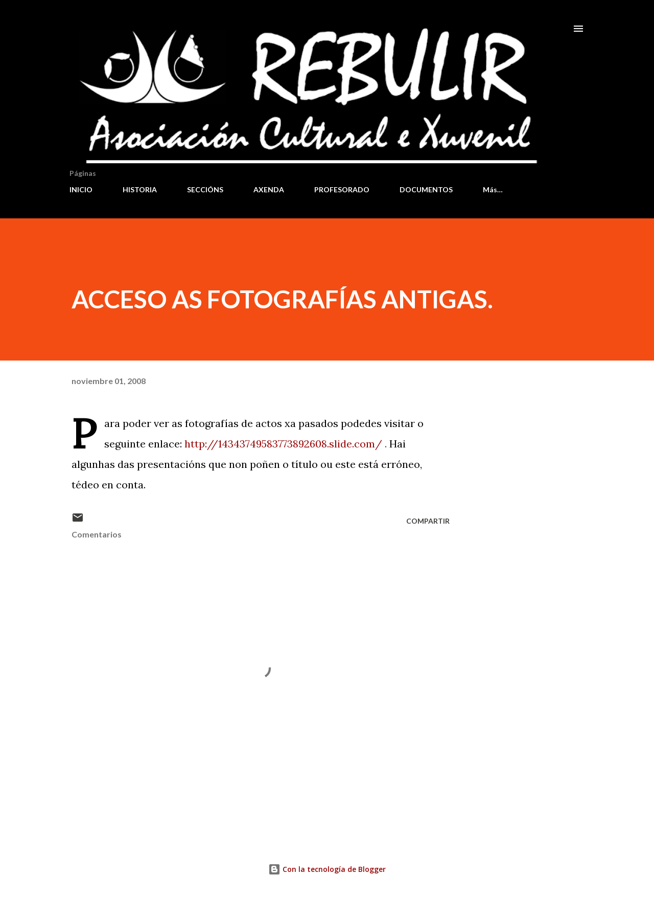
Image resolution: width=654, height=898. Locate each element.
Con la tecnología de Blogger (327, 869)
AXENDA (268, 189)
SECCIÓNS (205, 189)
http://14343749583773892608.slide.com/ (283, 443)
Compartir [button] (428, 521)
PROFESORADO (341, 189)
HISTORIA (140, 189)
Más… (493, 189)
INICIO (80, 189)
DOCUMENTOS (426, 189)
